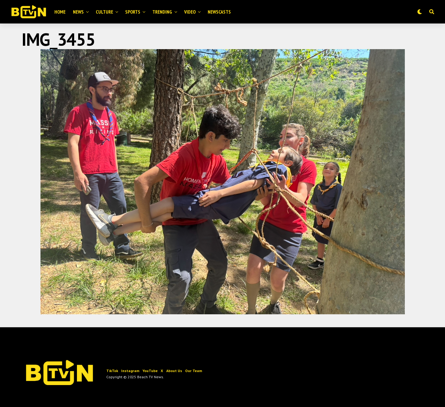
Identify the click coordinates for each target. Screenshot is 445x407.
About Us (174, 370)
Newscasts (219, 12)
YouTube (150, 370)
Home (60, 12)
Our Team (193, 370)
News (78, 12)
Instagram (130, 370)
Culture (104, 12)
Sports (132, 12)
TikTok (112, 370)
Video (190, 12)
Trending (162, 12)
